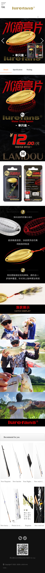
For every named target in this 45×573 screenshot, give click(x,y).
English (42, 17)
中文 (35, 17)
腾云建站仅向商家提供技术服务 (20, 558)
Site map (32, 558)
